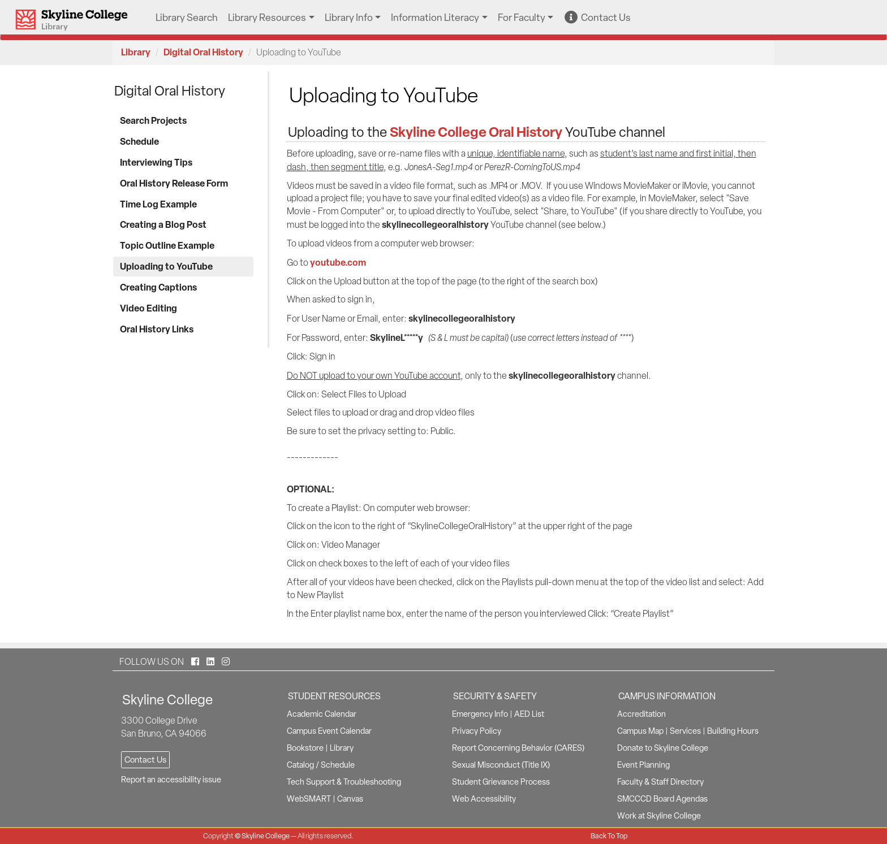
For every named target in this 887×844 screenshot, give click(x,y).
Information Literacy (435, 17)
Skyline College (266, 836)
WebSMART (309, 799)
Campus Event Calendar (329, 731)
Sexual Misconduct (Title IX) (501, 765)
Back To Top (609, 836)
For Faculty (521, 17)
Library (135, 52)
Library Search (187, 17)
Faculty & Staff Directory (660, 782)
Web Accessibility (484, 799)
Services (685, 731)
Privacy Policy (476, 731)
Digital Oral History (203, 52)
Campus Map (640, 731)
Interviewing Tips (156, 162)
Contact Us (598, 17)
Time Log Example (158, 204)
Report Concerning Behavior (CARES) (518, 748)
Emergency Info (480, 714)
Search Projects (153, 120)
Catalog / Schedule (321, 765)
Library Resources (267, 17)
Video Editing (148, 308)
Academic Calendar (321, 714)
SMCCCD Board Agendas (662, 799)
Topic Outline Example (167, 245)
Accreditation (641, 714)
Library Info (349, 17)
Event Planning (643, 765)
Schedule (139, 141)
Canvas (350, 799)
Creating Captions (158, 287)
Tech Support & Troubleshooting (344, 782)
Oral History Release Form (174, 183)
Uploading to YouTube (166, 266)
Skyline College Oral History (476, 131)
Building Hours (733, 731)
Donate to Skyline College (662, 748)
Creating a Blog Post (163, 224)
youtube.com (338, 262)
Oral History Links (156, 329)
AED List (529, 714)
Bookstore (305, 748)
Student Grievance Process (501, 782)
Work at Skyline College (659, 816)
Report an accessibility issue (171, 779)
